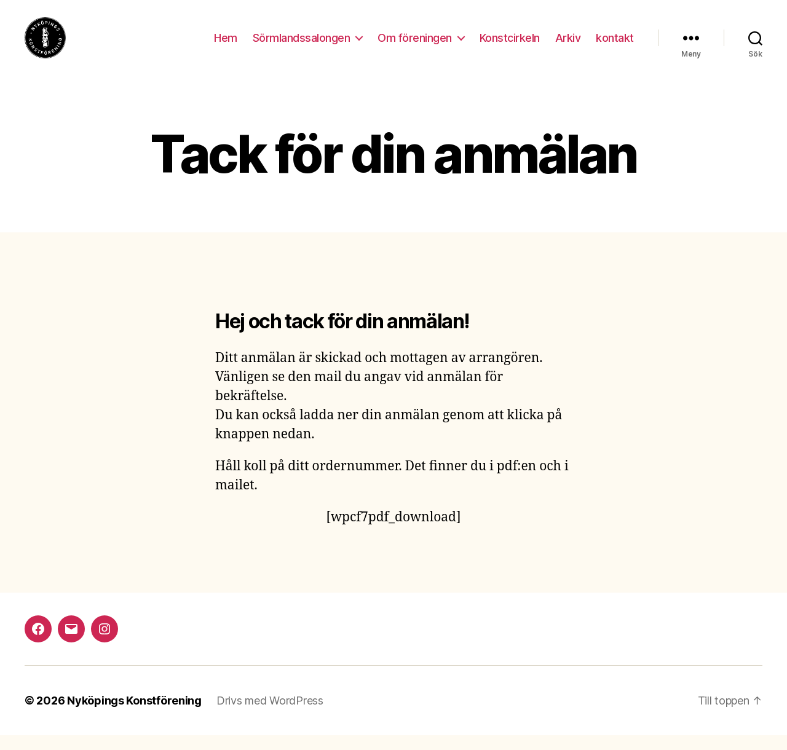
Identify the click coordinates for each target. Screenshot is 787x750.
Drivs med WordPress (269, 715)
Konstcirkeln (510, 44)
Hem (225, 44)
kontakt (615, 44)
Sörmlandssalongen (301, 44)
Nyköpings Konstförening (134, 715)
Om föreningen (415, 44)
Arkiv (568, 44)
